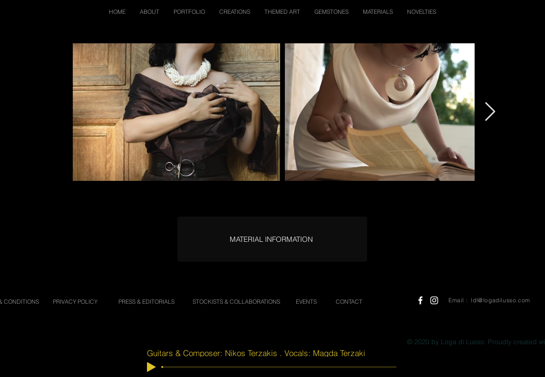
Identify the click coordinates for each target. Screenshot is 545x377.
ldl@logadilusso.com (500, 300)
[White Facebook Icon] (420, 300)
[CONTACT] (349, 302)
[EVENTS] (306, 302)
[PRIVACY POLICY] (75, 302)
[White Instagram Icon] (434, 300)
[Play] (151, 367)
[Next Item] (490, 112)
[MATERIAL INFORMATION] (271, 239)
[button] (149, 11)
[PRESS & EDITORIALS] (146, 302)
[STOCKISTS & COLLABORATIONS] (236, 302)
